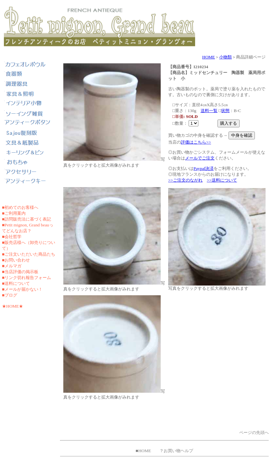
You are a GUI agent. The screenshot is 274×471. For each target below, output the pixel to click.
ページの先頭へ (254, 432)
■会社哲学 (11, 236)
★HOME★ (12, 306)
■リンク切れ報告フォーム (26, 277)
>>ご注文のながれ (185, 180)
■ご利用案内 (14, 213)
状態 (225, 110)
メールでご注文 (200, 158)
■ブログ (9, 295)
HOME (208, 57)
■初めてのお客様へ (20, 207)
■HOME (143, 450)
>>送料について (222, 180)
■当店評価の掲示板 (20, 271)
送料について (17, 283)
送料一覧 (209, 110)
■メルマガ (11, 265)
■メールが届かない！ (22, 289)
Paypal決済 (203, 168)
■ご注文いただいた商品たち (28, 254)
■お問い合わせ (16, 260)
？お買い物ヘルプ (176, 450)
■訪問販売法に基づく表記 (26, 219)
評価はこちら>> (196, 142)
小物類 (225, 57)
